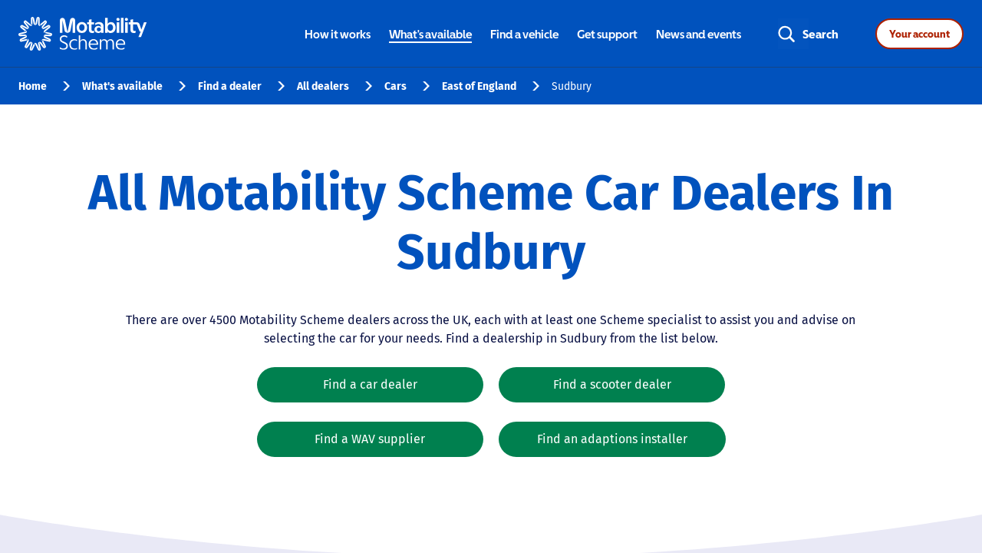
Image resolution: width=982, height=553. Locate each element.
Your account (919, 34)
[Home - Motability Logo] (82, 34)
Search (820, 34)
